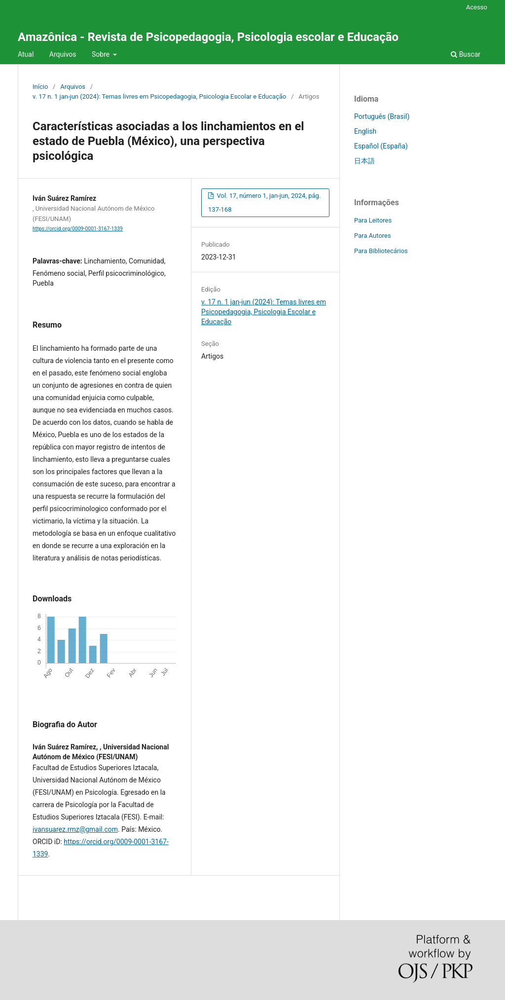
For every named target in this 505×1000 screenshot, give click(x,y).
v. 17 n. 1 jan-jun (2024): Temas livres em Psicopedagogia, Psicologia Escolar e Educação (160, 96)
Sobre (101, 54)
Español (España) (381, 146)
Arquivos (62, 54)
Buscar (465, 54)
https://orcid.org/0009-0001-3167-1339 (78, 228)
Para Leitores (373, 220)
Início (40, 86)
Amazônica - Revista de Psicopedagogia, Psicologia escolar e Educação (208, 37)
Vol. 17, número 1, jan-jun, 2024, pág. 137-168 (264, 202)
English (365, 131)
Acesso (476, 7)
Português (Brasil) (381, 116)
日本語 (364, 161)
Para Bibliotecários (381, 251)
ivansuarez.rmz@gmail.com (75, 829)
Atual (26, 54)
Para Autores (372, 235)
